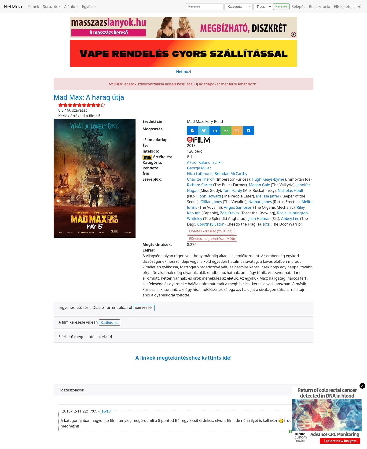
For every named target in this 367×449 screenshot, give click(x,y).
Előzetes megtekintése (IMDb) (212, 238)
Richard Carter (199, 184)
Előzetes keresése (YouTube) (210, 231)
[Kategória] (238, 6)
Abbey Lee (290, 218)
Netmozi (183, 71)
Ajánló (69, 6)
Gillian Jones (211, 201)
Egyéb (87, 6)
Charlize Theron (201, 179)
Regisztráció (319, 6)
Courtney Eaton (210, 224)
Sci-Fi (217, 162)
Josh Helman (259, 218)
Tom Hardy (232, 190)
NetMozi (13, 6)
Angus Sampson (238, 207)
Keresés (281, 6)
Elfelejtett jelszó (348, 6)
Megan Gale (259, 184)
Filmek (33, 6)
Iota (266, 224)
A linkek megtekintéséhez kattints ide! (183, 357)
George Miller (199, 168)
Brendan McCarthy (230, 173)
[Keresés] (205, 6)
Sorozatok (51, 6)
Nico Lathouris (200, 173)
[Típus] (262, 6)
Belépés (298, 6)
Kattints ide (143, 308)
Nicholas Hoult (290, 190)
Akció (191, 162)
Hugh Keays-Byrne (268, 179)
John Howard (209, 196)
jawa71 (107, 411)
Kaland (204, 162)
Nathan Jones (260, 201)
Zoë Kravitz (229, 212)
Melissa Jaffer (267, 196)
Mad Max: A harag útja (89, 97)
